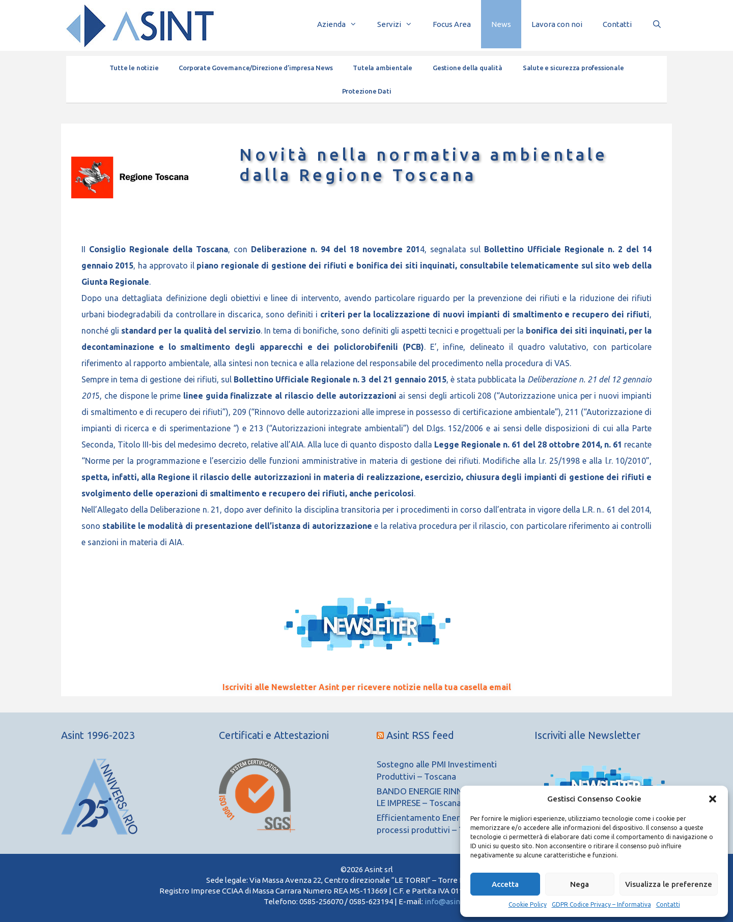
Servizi (399, 24)
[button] (713, 799)
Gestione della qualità (467, 67)
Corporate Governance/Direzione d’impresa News (255, 67)
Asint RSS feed (420, 735)
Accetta (505, 884)
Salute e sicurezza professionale (573, 67)
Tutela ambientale (382, 67)
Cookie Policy (528, 904)
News (501, 24)
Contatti (668, 904)
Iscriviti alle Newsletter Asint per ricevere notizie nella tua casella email (366, 687)
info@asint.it (447, 901)
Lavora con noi (556, 24)
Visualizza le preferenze (668, 884)
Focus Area (452, 24)
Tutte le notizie (134, 67)
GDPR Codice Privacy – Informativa (601, 904)
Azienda (342, 24)
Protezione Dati (366, 91)
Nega (579, 884)
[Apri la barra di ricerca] (657, 24)
